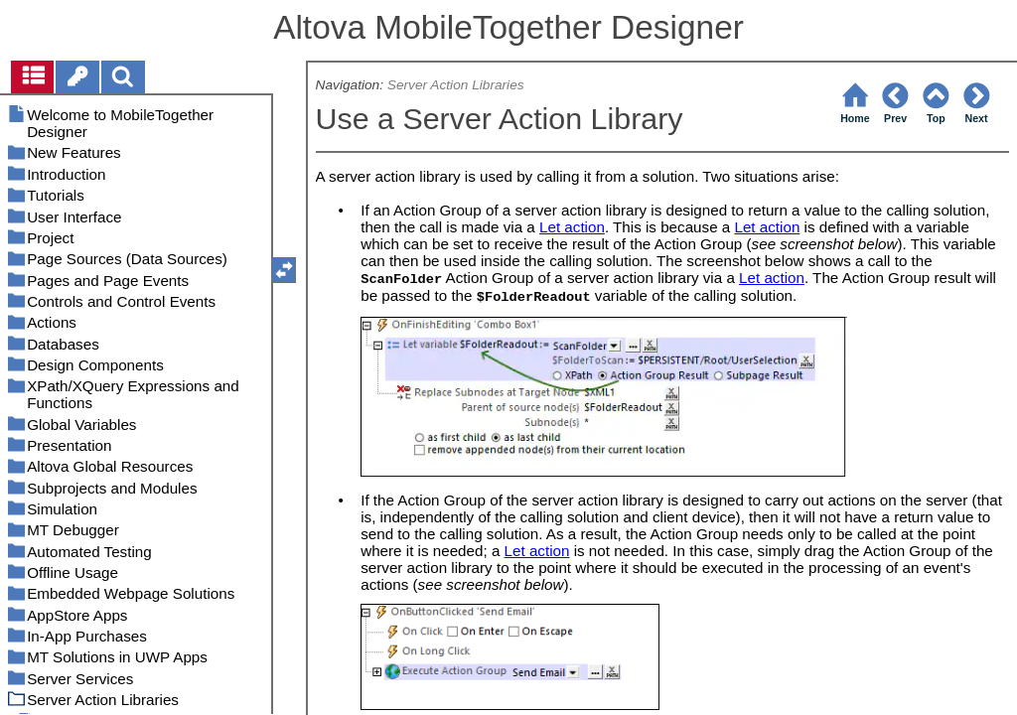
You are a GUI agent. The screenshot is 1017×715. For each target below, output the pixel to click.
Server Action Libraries (455, 84)
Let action (572, 226)
